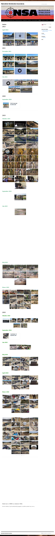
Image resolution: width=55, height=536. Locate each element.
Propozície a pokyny (18, 20)
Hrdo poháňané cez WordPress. (47, 533)
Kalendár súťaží (11, 20)
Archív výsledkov (34, 20)
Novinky (3, 20)
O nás (7, 20)
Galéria (39, 20)
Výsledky (29, 20)
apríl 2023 (43, 34)
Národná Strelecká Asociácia (12, 4)
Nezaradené (44, 37)
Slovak (44, 24)
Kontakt (47, 20)
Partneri (43, 20)
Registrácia (25, 20)
